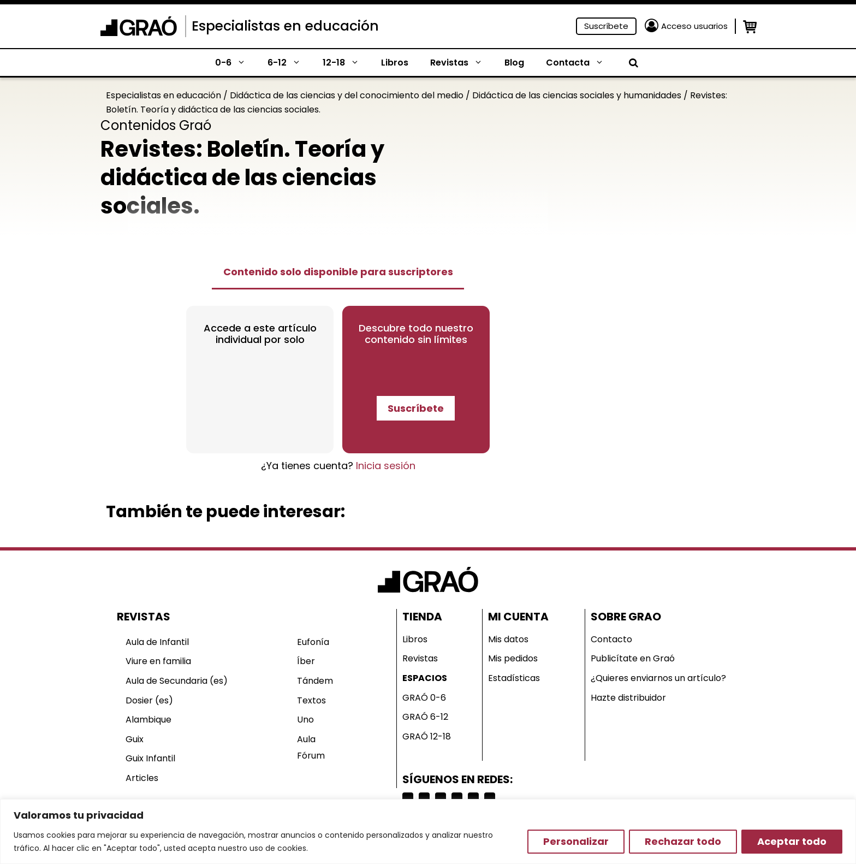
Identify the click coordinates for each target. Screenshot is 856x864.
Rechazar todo (683, 841)
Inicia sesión (385, 465)
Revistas (462, 63)
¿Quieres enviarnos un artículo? (658, 678)
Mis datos (508, 639)
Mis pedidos (513, 658)
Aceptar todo (792, 841)
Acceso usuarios (694, 26)
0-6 (236, 63)
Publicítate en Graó (633, 658)
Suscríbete (606, 26)
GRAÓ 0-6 (424, 697)
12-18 (346, 63)
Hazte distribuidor (628, 697)
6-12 (290, 63)
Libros (394, 62)
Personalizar (576, 841)
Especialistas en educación (285, 25)
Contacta (580, 63)
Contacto (611, 639)
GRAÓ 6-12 (425, 717)
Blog (514, 62)
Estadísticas (514, 678)
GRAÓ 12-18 (426, 736)
